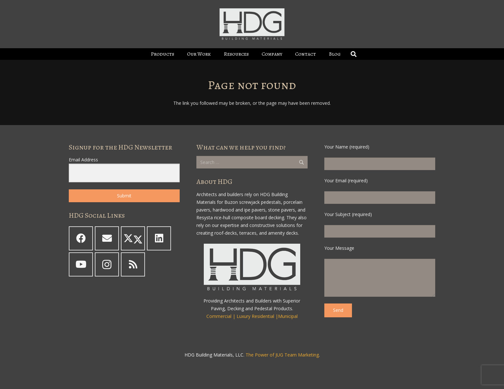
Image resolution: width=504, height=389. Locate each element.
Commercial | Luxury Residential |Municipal (252, 316)
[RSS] (133, 264)
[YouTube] (81, 264)
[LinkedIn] (159, 238)
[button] (353, 54)
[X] (133, 238)
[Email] (107, 238)
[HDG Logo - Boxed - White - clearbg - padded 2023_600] (252, 24)
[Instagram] (107, 264)
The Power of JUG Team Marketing (282, 355)
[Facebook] (81, 238)
